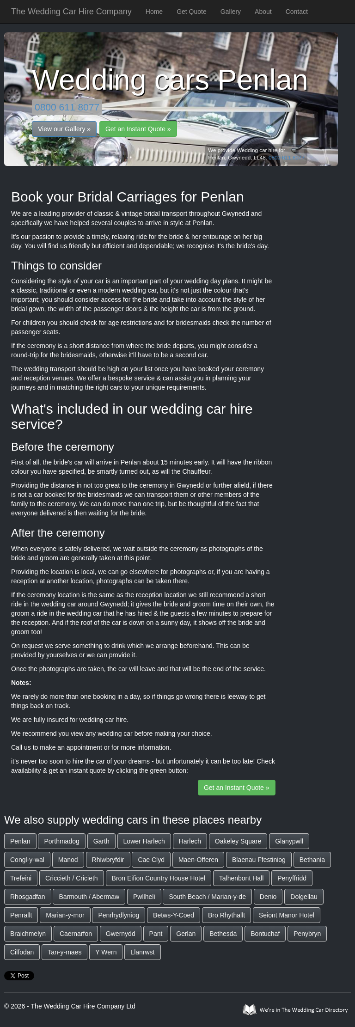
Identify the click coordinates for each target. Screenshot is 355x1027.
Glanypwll (289, 841)
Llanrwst (142, 952)
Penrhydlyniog (118, 915)
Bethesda (223, 933)
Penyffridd (291, 878)
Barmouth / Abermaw (89, 896)
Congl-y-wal (27, 859)
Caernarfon (76, 933)
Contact (297, 11)
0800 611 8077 (67, 107)
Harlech (190, 841)
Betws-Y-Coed (173, 915)
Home (154, 11)
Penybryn (307, 933)
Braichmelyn (28, 933)
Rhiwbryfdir (108, 859)
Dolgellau (303, 896)
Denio (268, 896)
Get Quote (192, 11)
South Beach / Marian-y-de (207, 896)
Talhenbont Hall (241, 878)
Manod (68, 859)
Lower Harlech (144, 841)
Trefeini (20, 878)
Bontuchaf (265, 933)
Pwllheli (144, 896)
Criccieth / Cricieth (71, 878)
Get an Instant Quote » (138, 129)
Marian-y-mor (65, 915)
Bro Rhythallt (226, 915)
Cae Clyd (151, 859)
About (263, 11)
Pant (156, 933)
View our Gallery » (64, 129)
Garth (101, 841)
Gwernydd (120, 933)
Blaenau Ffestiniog (259, 859)
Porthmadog (61, 841)
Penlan (20, 841)
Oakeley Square (238, 841)
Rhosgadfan (27, 896)
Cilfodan (22, 952)
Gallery (230, 11)
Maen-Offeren (198, 859)
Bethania (312, 859)
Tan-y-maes (64, 952)
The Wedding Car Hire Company (71, 11)
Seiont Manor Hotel (286, 915)
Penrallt (21, 915)
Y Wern (105, 952)
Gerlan (186, 933)
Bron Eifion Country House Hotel (158, 878)
